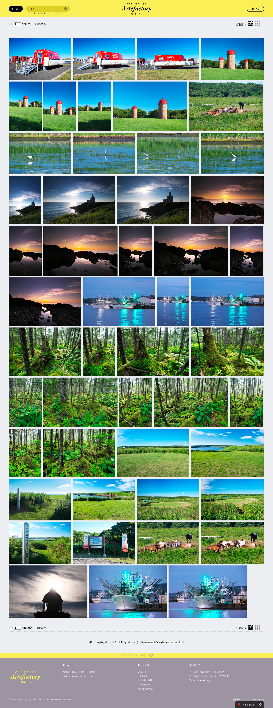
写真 (151, 655)
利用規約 (237, 699)
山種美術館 (144, 684)
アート (133, 655)
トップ (123, 655)
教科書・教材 (145, 680)
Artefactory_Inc (205, 680)
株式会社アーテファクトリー (213, 672)
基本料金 (143, 676)
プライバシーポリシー (253, 699)
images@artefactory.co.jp (80, 676)
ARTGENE (224, 676)
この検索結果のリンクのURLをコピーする (114, 642)
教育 (143, 655)
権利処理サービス (146, 688)
